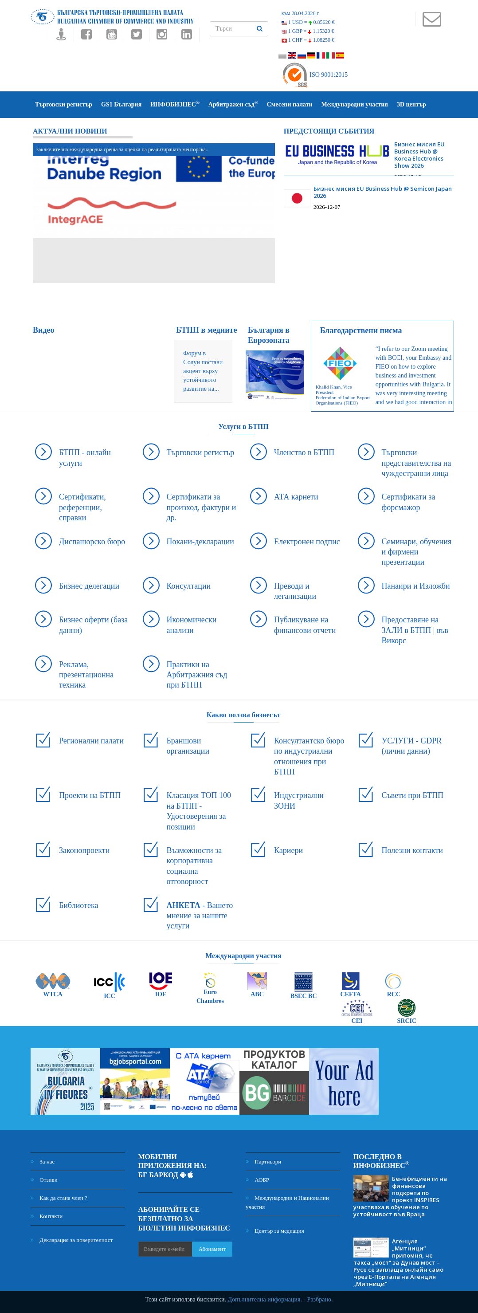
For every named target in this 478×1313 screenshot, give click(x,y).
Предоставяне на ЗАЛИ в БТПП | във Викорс (415, 630)
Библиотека (78, 905)
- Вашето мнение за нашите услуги (200, 916)
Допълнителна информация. (264, 1299)
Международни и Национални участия (287, 1202)
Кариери (288, 850)
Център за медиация (275, 1230)
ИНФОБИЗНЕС (175, 104)
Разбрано (319, 1299)
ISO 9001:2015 (315, 74)
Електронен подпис (307, 541)
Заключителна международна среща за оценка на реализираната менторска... (123, 149)
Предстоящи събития (329, 131)
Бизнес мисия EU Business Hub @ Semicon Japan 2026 (382, 192)
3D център (411, 104)
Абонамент (212, 1249)
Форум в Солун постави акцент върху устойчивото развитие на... (203, 371)
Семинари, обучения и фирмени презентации (417, 552)
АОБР (257, 1179)
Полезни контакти (412, 850)
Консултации (189, 586)
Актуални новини (70, 131)
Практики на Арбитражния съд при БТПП (197, 675)
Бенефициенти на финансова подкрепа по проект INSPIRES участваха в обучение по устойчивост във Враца (400, 1196)
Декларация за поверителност (72, 1240)
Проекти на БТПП (90, 795)
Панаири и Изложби (416, 586)
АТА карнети (296, 496)
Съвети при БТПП (413, 795)
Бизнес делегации (89, 586)
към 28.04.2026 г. (301, 13)
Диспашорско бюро (92, 541)
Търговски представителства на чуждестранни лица (416, 463)
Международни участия (354, 104)
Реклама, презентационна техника (86, 675)
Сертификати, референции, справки (82, 507)
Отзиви (44, 1179)
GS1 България (121, 104)
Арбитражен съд (233, 104)
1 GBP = (308, 31)
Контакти (47, 1216)
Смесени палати (290, 104)
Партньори (263, 1161)
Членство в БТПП (304, 452)
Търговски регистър (63, 104)
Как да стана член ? (59, 1198)
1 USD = (308, 22)
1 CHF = (308, 40)
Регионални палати (91, 740)
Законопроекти (84, 850)
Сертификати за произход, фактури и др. (201, 507)
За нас (43, 1161)
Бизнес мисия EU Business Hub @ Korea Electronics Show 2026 (419, 154)
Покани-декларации (200, 541)
